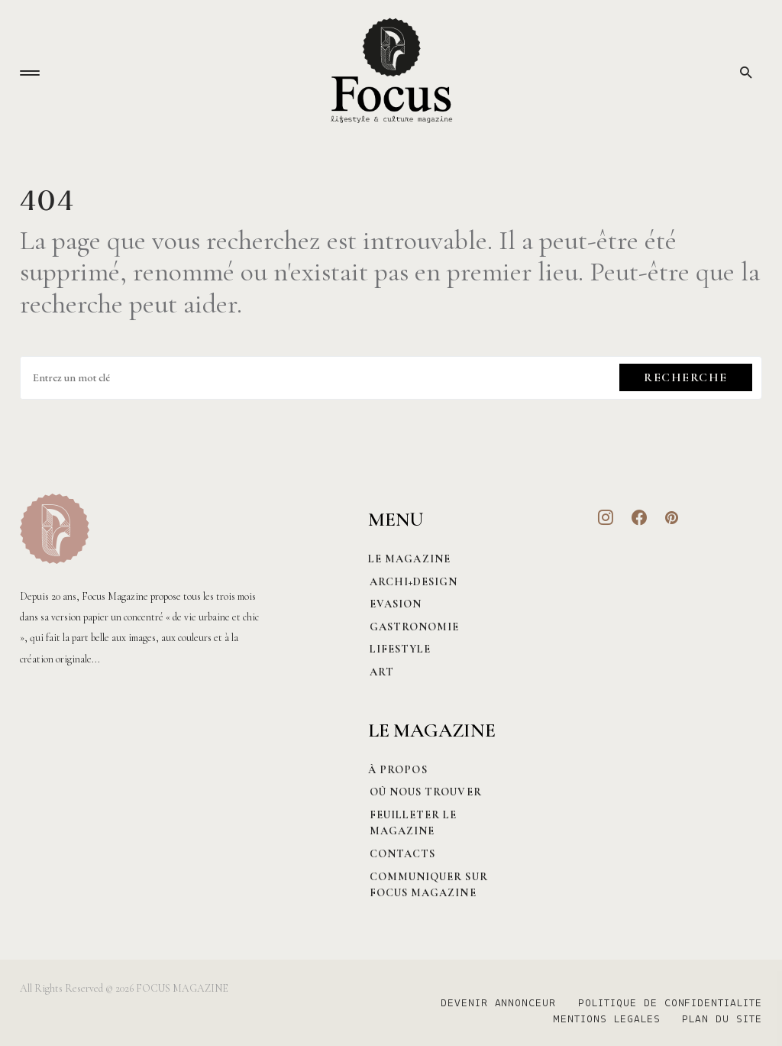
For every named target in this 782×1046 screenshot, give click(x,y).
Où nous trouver (424, 791)
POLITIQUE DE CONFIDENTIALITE (670, 1004)
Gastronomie (413, 626)
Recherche (686, 377)
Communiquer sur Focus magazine (427, 885)
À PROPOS (398, 769)
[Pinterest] (672, 517)
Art (380, 671)
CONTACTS (401, 853)
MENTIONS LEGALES (604, 1020)
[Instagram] (606, 517)
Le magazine (409, 558)
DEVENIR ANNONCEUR (496, 1004)
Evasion (394, 603)
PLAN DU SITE (722, 1020)
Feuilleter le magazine (412, 823)
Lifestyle (399, 649)
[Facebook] (640, 517)
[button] (30, 73)
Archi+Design (412, 581)
